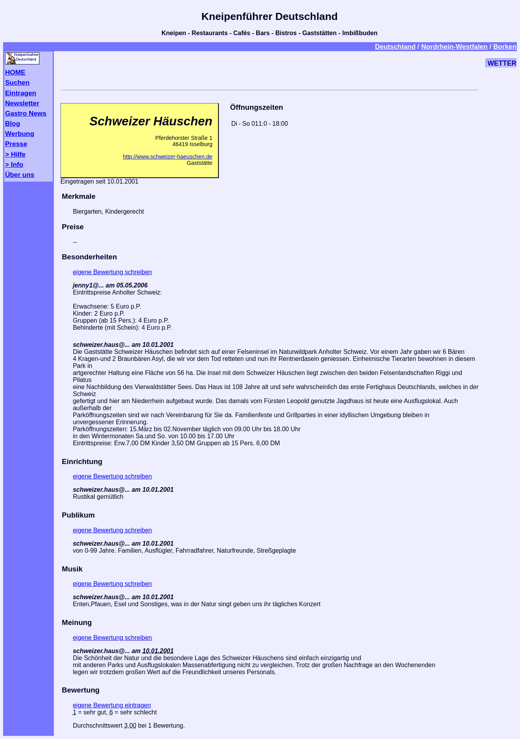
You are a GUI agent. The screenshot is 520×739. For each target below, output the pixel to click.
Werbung (19, 133)
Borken (504, 46)
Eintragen (20, 93)
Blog (12, 123)
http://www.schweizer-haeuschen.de (168, 157)
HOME (15, 72)
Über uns (19, 175)
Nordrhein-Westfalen (454, 46)
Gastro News (25, 113)
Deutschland (395, 46)
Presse (16, 144)
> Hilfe (15, 154)
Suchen (17, 82)
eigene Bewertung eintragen (112, 705)
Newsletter (22, 103)
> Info (14, 164)
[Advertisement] (270, 69)
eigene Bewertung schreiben (112, 272)
